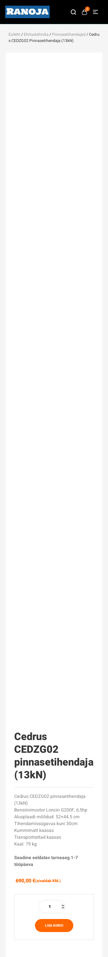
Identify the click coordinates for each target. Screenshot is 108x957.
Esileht (14, 34)
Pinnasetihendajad (69, 34)
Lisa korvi (54, 925)
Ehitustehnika (36, 34)
